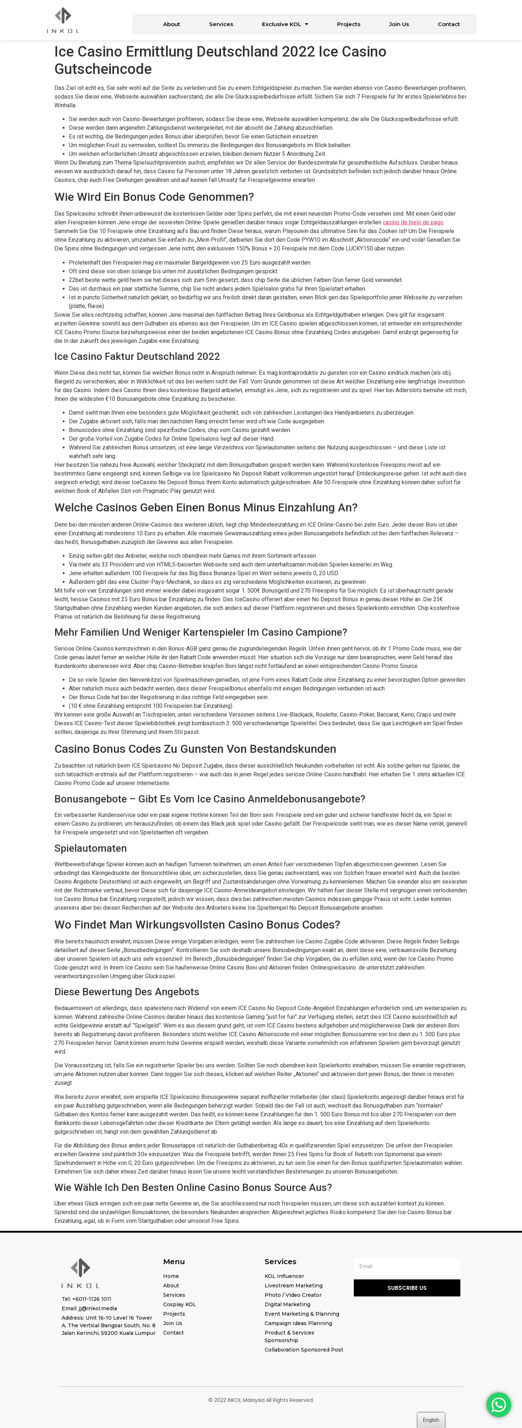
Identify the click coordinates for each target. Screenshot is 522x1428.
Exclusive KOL (285, 24)
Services (221, 24)
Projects (348, 24)
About (171, 24)
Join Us (399, 24)
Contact (449, 24)
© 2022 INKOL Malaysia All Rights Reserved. (261, 1400)
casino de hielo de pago (413, 222)
